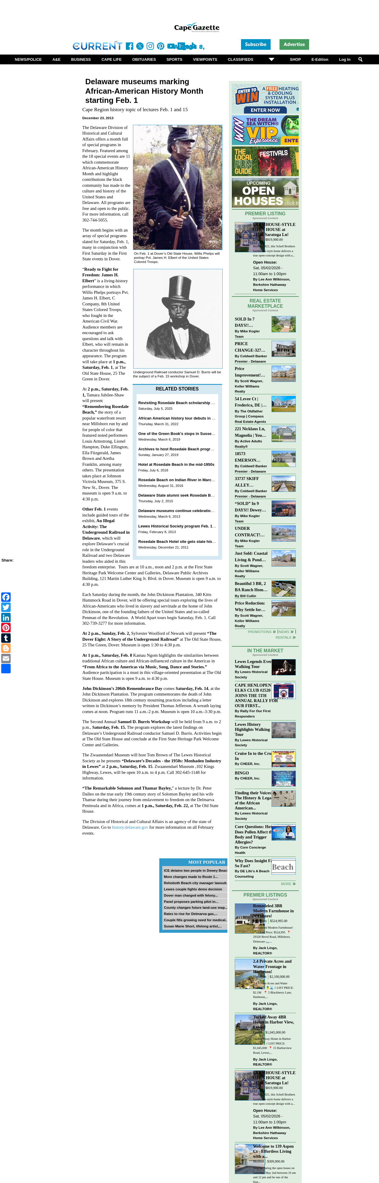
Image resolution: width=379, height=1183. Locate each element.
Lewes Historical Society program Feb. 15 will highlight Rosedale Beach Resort (210, 526)
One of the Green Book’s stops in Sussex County (183, 433)
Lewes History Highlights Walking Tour (252, 729)
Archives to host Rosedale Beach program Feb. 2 (183, 449)
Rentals (283, 637)
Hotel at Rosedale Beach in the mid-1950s (176, 464)
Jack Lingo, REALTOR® (265, 950)
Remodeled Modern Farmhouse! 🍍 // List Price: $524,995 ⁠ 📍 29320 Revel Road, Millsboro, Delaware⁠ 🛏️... (273, 934)
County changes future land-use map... (196, 907)
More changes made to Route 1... (191, 877)
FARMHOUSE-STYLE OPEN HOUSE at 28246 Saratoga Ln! (274, 229)
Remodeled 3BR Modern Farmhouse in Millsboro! (273, 910)
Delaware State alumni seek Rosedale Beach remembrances (193, 495)
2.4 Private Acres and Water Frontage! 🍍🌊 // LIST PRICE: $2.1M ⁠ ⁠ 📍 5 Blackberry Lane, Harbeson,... (273, 990)
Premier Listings (265, 894)
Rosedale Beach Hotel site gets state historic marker (186, 541)
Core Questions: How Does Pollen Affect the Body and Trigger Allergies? (254, 834)
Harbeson (259, 977)
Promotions (260, 632)
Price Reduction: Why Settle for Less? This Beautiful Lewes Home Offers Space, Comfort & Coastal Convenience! (251, 607)
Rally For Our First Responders (253, 713)
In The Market (265, 650)
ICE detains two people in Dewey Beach (196, 870)
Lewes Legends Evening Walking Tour (256, 664)
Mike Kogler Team (247, 333)
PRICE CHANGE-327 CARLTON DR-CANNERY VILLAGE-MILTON (249, 347)
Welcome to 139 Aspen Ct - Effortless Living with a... (273, 1151)
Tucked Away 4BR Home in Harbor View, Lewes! (273, 1022)
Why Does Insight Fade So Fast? (256, 863)
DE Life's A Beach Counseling (252, 873)
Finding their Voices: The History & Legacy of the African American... (255, 800)
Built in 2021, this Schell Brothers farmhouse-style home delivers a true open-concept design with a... (274, 251)
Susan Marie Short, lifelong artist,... (192, 926)
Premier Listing (265, 213)
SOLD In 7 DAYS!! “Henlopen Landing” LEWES (245, 323)
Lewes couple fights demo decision (193, 889)
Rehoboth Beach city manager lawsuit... (196, 883)
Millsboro (260, 921)
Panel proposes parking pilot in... (191, 901)
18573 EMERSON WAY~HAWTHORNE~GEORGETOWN (251, 457)
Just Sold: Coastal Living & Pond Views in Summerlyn (251, 557)
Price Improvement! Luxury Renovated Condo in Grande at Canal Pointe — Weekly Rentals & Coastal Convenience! (251, 372)
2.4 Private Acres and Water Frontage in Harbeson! (272, 966)
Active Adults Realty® (248, 443)
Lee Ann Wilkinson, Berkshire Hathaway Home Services (271, 284)
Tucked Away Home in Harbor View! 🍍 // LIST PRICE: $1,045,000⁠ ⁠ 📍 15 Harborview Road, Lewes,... (272, 1045)
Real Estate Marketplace (265, 303)
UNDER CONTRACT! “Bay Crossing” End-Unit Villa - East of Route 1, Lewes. (249, 532)
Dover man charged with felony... (191, 895)
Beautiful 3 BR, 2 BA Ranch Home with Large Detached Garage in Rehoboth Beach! (250, 587)
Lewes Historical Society (251, 674)
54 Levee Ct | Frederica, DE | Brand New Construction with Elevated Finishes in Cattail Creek (251, 402)
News (284, 632)
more (286, 884)
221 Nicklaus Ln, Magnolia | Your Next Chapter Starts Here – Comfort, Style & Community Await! (250, 432)
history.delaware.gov (130, 827)
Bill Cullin (248, 596)
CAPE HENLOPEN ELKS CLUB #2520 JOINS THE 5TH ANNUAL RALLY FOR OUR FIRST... (256, 695)
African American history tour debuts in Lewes (181, 418)
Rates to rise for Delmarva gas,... (190, 914)
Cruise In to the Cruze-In (256, 756)
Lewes (257, 240)
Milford (258, 1161)
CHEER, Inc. (250, 764)
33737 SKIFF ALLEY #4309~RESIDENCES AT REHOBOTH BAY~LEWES (251, 482)
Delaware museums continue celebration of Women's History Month (200, 510)
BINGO (242, 773)
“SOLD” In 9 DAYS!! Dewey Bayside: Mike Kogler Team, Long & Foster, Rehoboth (248, 507)
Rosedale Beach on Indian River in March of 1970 (183, 480)
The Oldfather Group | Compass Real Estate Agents (250, 416)
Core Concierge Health (250, 849)
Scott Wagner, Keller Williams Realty (249, 386)
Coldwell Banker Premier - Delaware (251, 358)
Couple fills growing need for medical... (196, 920)
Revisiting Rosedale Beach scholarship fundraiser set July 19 (194, 403)
